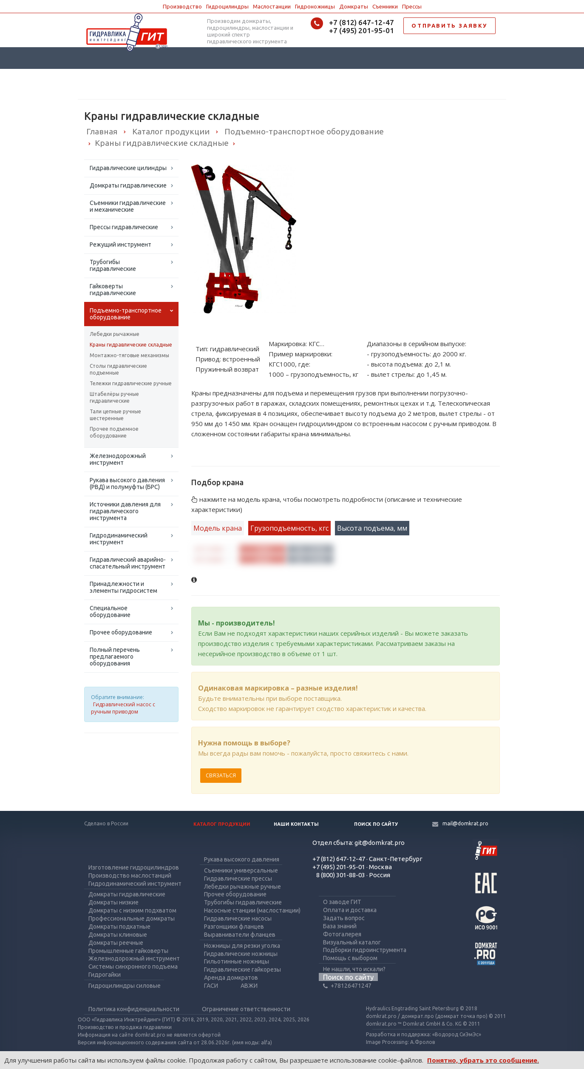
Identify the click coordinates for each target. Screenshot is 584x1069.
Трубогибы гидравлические (113, 265)
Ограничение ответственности (246, 1009)
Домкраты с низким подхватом (132, 910)
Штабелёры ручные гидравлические (114, 397)
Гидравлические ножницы (241, 953)
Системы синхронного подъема (133, 966)
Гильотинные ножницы (236, 961)
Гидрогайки (104, 974)
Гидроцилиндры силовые (124, 985)
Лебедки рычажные (114, 334)
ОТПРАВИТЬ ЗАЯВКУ (449, 25)
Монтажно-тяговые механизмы (129, 355)
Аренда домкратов (231, 977)
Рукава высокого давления (241, 859)
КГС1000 (209, 549)
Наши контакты (296, 824)
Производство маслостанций (129, 875)
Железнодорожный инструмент (118, 459)
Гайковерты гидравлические (113, 289)
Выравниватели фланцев (239, 934)
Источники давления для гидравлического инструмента (125, 511)
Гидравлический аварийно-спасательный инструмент (128, 563)
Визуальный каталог (352, 942)
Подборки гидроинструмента (364, 950)
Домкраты (353, 6)
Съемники (385, 6)
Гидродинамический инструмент (118, 539)
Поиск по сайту (376, 824)
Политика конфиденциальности (133, 1009)
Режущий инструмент (120, 244)
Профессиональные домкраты (131, 918)
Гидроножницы (315, 6)
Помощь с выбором (350, 958)
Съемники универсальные (241, 870)
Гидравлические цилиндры (128, 168)
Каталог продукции (221, 824)
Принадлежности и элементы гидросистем (123, 587)
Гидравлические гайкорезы (242, 969)
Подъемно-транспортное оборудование (126, 314)
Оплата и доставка (350, 910)
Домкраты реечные (115, 942)
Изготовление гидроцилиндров (133, 867)
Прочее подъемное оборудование (114, 432)
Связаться (221, 775)
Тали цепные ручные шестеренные (115, 415)
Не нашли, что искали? (354, 969)
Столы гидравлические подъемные (118, 369)
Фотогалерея (342, 934)
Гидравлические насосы (238, 918)
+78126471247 (347, 985)
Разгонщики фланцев (234, 926)
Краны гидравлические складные (131, 344)
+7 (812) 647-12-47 (361, 22)
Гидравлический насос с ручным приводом (123, 708)
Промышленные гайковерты (128, 950)
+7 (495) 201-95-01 (361, 30)
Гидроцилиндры (227, 6)
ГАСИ (211, 985)
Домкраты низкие (113, 902)
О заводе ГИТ (342, 901)
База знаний (340, 926)
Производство (182, 6)
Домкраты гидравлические (128, 185)
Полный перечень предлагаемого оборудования (115, 656)
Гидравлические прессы (238, 878)
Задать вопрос (344, 918)
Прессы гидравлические (124, 227)
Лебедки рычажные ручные (242, 886)
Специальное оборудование (110, 611)
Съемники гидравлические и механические (128, 206)
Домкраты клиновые (117, 934)
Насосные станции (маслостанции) (252, 910)
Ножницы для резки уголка (242, 945)
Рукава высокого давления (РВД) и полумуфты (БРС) (127, 483)
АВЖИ (249, 985)
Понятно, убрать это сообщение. (483, 1060)
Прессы (412, 6)
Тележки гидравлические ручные (131, 383)
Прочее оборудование (121, 632)
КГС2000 (209, 559)
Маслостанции (272, 6)
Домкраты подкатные (119, 926)
